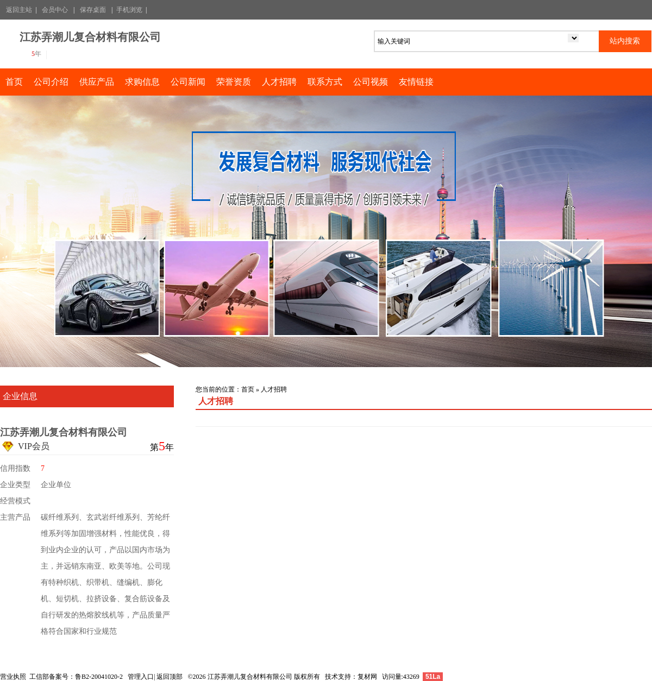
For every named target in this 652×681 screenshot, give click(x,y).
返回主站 (19, 10)
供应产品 (96, 81)
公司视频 (370, 81)
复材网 (367, 676)
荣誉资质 (233, 81)
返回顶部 (169, 676)
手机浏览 (129, 10)
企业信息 (20, 396)
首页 (14, 81)
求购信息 (142, 81)
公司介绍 (51, 81)
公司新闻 (188, 81)
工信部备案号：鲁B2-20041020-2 (76, 676)
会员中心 (55, 10)
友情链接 (416, 81)
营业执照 (13, 676)
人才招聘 (279, 81)
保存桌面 (93, 10)
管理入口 (141, 676)
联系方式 (325, 81)
